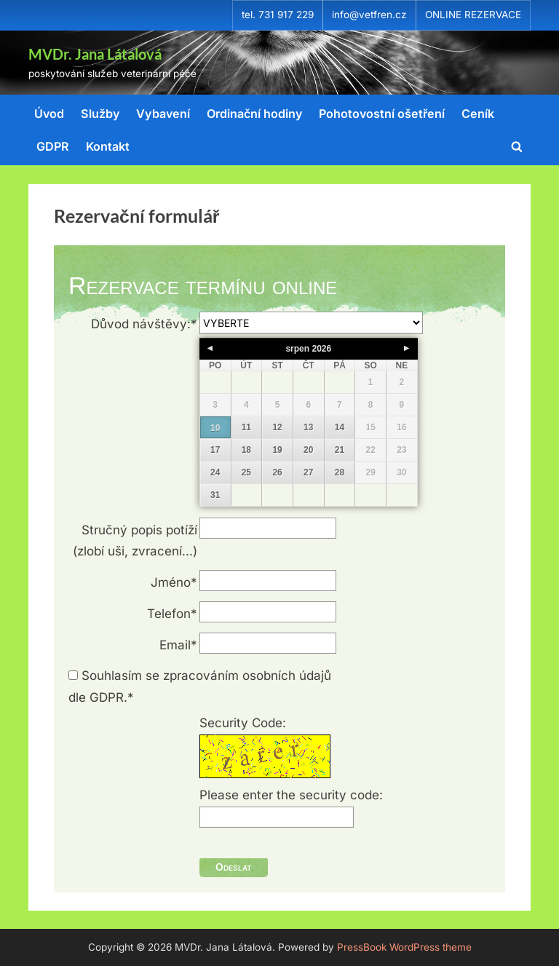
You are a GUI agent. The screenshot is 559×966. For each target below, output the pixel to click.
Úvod (49, 113)
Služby (100, 113)
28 (339, 472)
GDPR (52, 146)
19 (277, 450)
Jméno (174, 582)
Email (178, 645)
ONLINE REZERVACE (473, 14)
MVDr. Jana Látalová (95, 54)
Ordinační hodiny (255, 113)
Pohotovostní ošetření (382, 113)
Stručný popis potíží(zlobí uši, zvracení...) (135, 541)
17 (215, 450)
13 (308, 427)
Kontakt (108, 146)
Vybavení (163, 113)
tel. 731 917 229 (278, 14)
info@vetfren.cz (369, 14)
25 (246, 472)
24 (215, 472)
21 (339, 450)
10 (215, 428)
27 (308, 472)
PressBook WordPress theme (404, 947)
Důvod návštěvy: (144, 324)
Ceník (477, 113)
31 (215, 495)
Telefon (172, 613)
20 (308, 450)
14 (339, 427)
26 (277, 472)
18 (246, 450)
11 (246, 427)
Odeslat (233, 866)
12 (277, 427)
